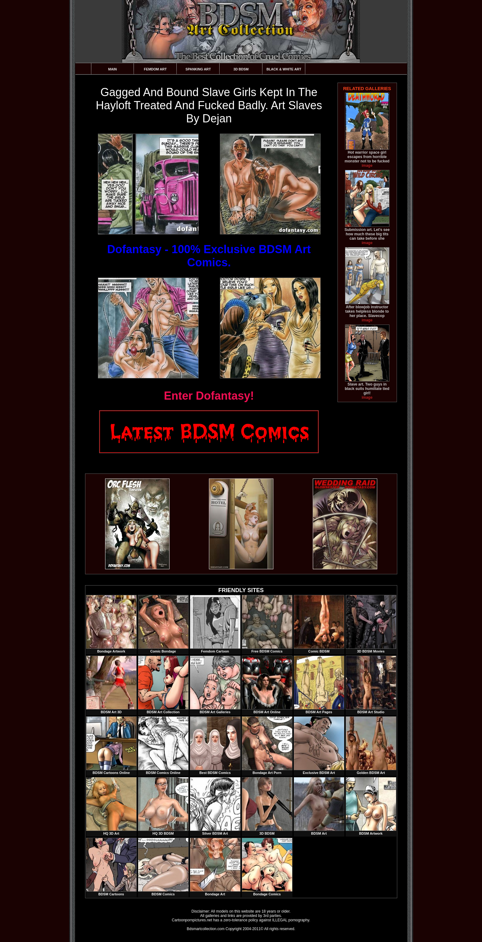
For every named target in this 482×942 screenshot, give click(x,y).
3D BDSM (241, 69)
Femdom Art (155, 69)
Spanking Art (198, 69)
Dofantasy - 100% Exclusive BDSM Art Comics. (209, 256)
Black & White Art (283, 69)
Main (112, 69)
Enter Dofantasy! (209, 395)
